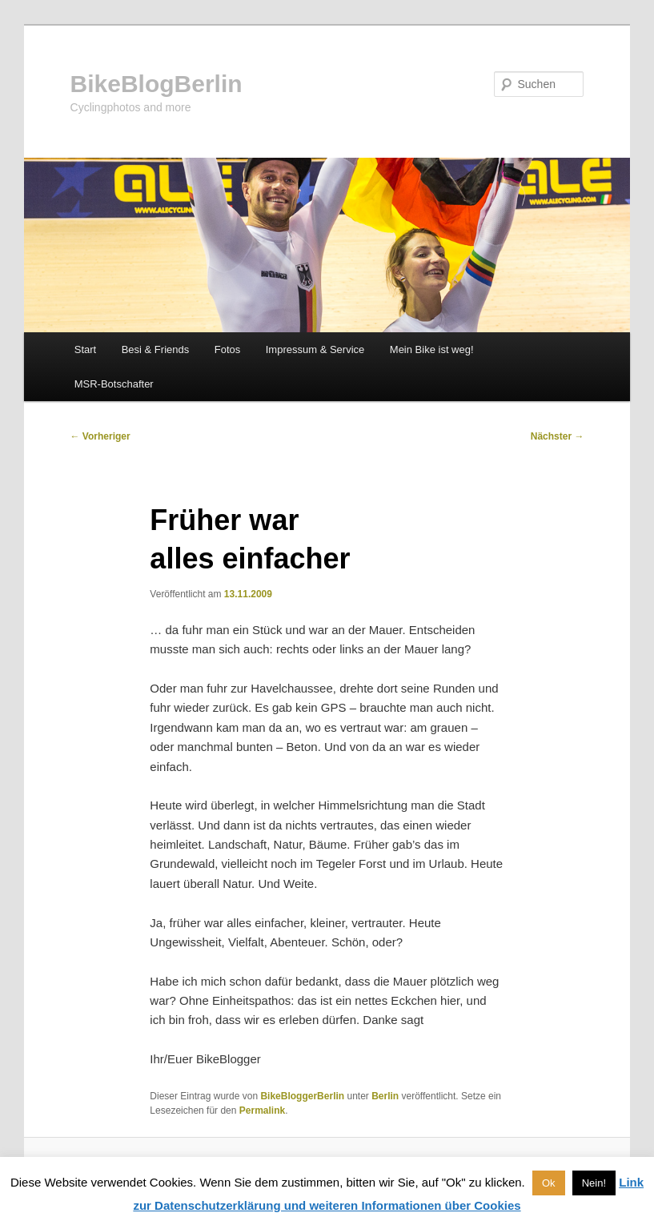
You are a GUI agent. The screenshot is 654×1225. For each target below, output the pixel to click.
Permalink (262, 1110)
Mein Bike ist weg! (432, 349)
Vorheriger (100, 436)
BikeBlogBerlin (156, 83)
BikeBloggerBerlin (302, 1096)
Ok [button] (549, 1183)
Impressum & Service (315, 349)
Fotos (228, 349)
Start (85, 349)
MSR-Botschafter (114, 384)
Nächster (557, 436)
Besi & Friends (156, 349)
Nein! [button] (594, 1183)
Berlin (385, 1096)
